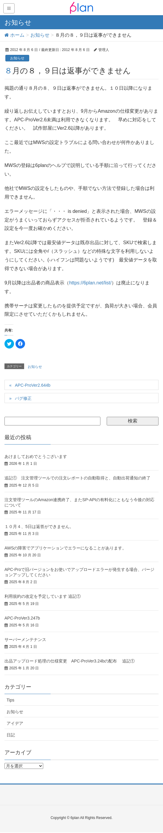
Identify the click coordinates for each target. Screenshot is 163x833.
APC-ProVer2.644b (32, 385)
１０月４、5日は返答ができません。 (39, 526)
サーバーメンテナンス (25, 639)
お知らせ (17, 58)
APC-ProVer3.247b (22, 618)
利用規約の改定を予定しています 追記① (42, 596)
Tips (10, 700)
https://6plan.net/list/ (90, 282)
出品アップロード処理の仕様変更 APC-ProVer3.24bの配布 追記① (69, 661)
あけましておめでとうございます (35, 456)
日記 (11, 735)
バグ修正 (23, 398)
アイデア (15, 723)
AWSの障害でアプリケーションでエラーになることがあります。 (65, 548)
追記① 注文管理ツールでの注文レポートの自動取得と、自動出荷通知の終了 (77, 478)
